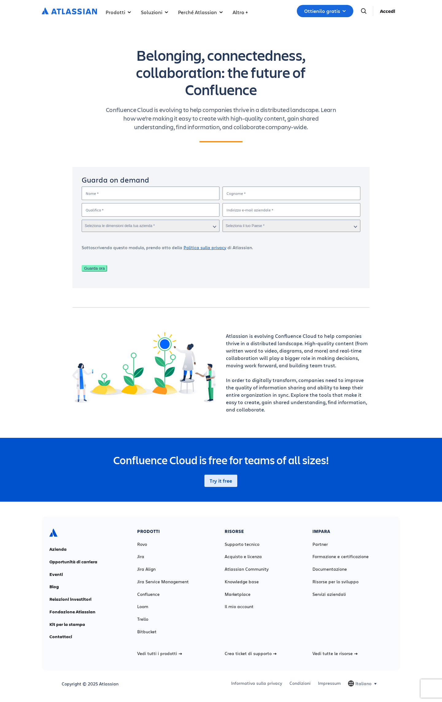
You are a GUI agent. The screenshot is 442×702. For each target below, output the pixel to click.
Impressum (329, 683)
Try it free (221, 480)
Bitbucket (147, 631)
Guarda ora (94, 268)
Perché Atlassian (200, 12)
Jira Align (146, 569)
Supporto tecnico (242, 544)
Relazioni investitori (70, 599)
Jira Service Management (163, 581)
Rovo (142, 544)
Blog (54, 586)
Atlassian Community (247, 569)
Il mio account (239, 606)
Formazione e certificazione (340, 556)
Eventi (56, 574)
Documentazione (329, 569)
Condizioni (300, 683)
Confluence (148, 594)
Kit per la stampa (67, 624)
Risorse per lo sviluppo (335, 581)
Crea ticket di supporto (251, 653)
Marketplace (237, 594)
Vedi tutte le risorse (335, 653)
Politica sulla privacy (205, 247)
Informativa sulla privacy (256, 683)
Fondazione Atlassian (72, 611)
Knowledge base (242, 581)
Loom (142, 606)
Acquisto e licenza (243, 556)
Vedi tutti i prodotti (159, 653)
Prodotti (118, 12)
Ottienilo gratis (325, 11)
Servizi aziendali (329, 594)
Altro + (240, 12)
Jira (140, 556)
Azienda (58, 549)
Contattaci (60, 636)
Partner (320, 544)
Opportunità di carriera (73, 561)
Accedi (387, 11)
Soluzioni (154, 12)
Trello (142, 619)
